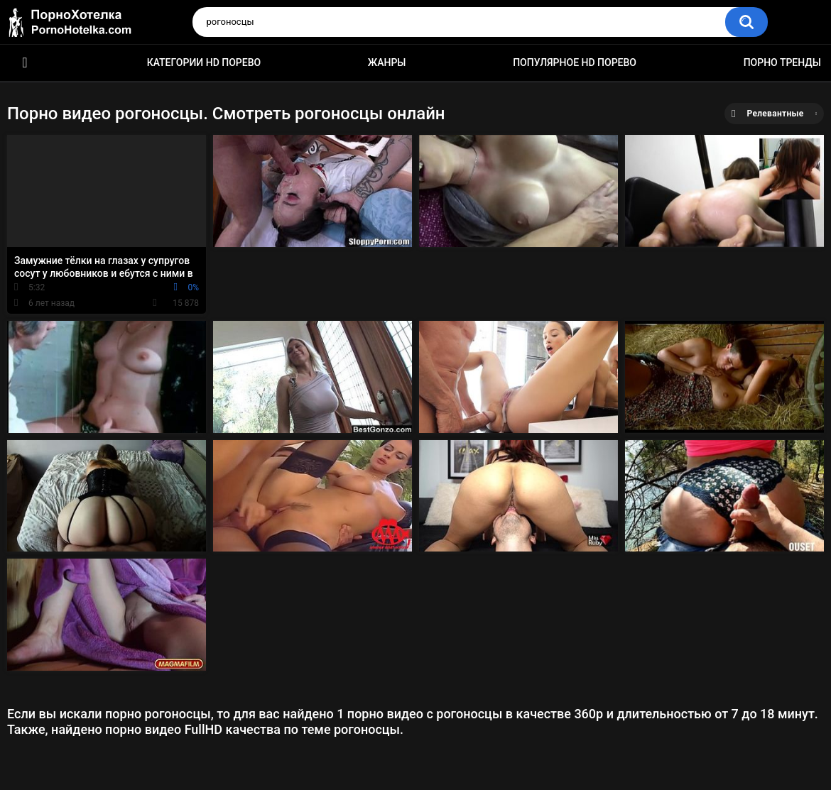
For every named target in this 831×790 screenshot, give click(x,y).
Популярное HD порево (574, 62)
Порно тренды (782, 62)
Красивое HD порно (25, 63)
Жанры (387, 62)
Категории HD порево (204, 62)
